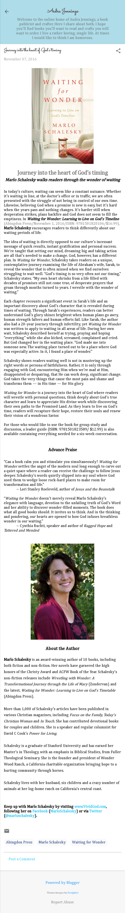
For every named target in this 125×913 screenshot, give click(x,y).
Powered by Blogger (63, 883)
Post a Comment (22, 859)
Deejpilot (73, 892)
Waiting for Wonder (89, 842)
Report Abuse (62, 902)
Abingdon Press (19, 842)
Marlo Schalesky (52, 842)
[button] (118, 51)
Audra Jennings (62, 11)
